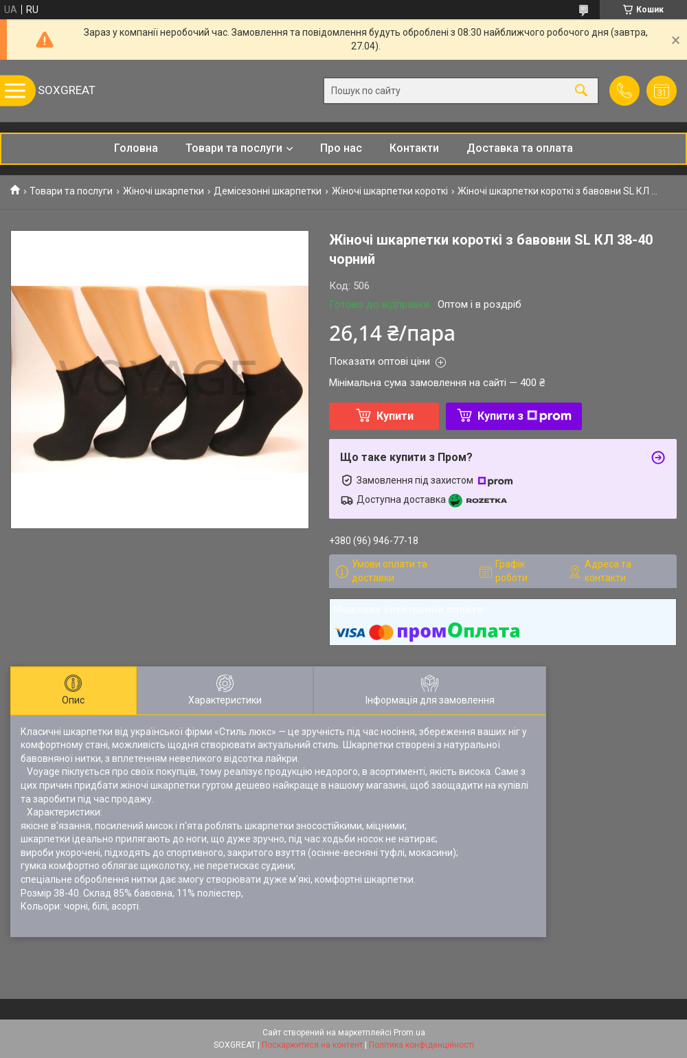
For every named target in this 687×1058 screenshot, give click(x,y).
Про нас (341, 148)
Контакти (414, 148)
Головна (136, 148)
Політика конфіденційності (421, 1045)
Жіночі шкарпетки (163, 190)
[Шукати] (581, 91)
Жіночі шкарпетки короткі (390, 190)
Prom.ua (409, 1032)
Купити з (524, 416)
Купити (395, 416)
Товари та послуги (233, 148)
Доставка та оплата (519, 148)
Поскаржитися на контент (312, 1045)
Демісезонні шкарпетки (268, 190)
